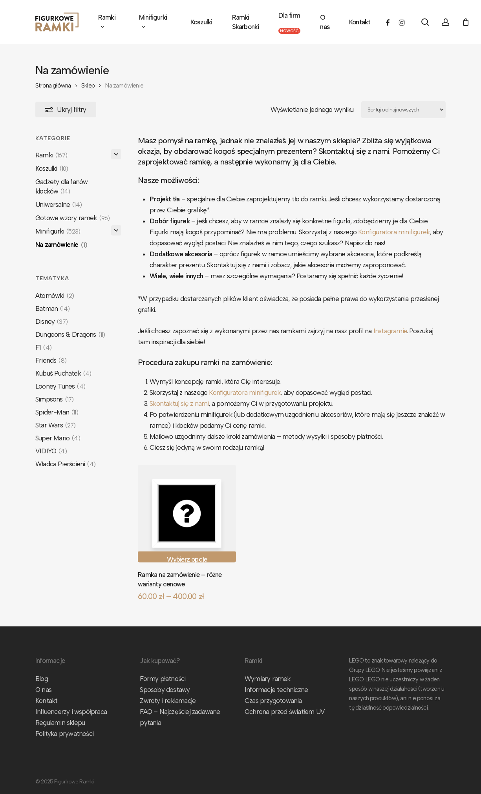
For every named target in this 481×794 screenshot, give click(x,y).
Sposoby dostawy (165, 690)
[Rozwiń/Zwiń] (116, 154)
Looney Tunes (60, 386)
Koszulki (51, 168)
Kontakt (46, 701)
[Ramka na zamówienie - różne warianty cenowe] (187, 513)
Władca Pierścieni (65, 464)
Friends (50, 360)
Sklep (88, 85)
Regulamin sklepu (60, 722)
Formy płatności (162, 679)
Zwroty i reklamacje (168, 701)
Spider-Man (56, 412)
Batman (52, 308)
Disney (51, 321)
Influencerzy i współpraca (71, 712)
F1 (43, 347)
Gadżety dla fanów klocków (61, 186)
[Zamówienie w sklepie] (403, 109)
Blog (41, 679)
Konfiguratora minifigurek (394, 232)
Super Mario (57, 438)
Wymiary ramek (268, 679)
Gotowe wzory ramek (72, 218)
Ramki (51, 155)
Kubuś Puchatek (63, 373)
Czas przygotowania (273, 701)
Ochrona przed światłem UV (285, 712)
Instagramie (390, 331)
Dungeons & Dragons (70, 334)
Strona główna (53, 85)
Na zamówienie (61, 244)
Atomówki (54, 295)
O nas (43, 690)
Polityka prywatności (64, 733)
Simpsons (54, 399)
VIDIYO (51, 451)
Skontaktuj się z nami (179, 403)
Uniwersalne (58, 204)
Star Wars (55, 425)
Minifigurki (57, 231)
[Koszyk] (465, 22)
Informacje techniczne (276, 690)
